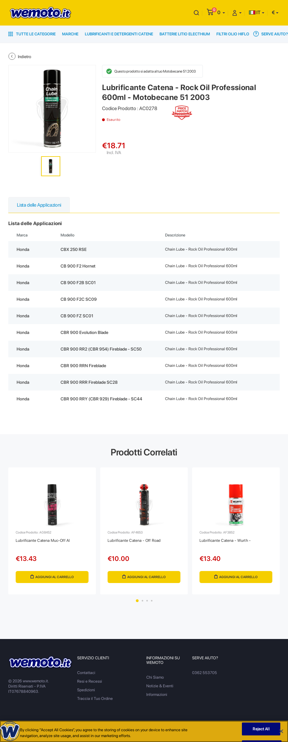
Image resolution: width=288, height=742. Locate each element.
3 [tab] (147, 600)
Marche (70, 34)
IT (255, 12)
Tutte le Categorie (32, 34)
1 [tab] (137, 600)
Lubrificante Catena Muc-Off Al (43, 540)
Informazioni (156, 694)
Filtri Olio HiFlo (232, 34)
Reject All (261, 730)
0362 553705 (204, 672)
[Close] (281, 733)
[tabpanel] (52, 530)
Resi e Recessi (89, 681)
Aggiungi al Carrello (52, 576)
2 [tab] (142, 600)
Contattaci (86, 672)
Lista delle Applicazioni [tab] (39, 205)
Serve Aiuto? (270, 34)
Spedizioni (86, 690)
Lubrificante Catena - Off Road (134, 540)
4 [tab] (151, 600)
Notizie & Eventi (159, 686)
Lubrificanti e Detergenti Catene (119, 34)
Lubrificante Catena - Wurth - (225, 540)
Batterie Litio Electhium (185, 34)
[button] (221, 12)
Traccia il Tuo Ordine (95, 698)
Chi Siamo (155, 677)
